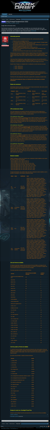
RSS (48, 426)
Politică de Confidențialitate (45, 427)
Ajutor (44, 426)
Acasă (47, 426)
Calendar (10, 14)
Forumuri (5, 14)
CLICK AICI (33, 30)
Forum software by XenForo (9, 427)
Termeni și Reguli (38, 427)
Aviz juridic (41, 426)
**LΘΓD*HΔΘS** (12, 416)
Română (2, 426)
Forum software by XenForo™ (25, 427)
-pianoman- (4, 43)
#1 (47, 414)
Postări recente (4, 16)
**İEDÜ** (17, 416)
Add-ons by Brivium (9, 428)
